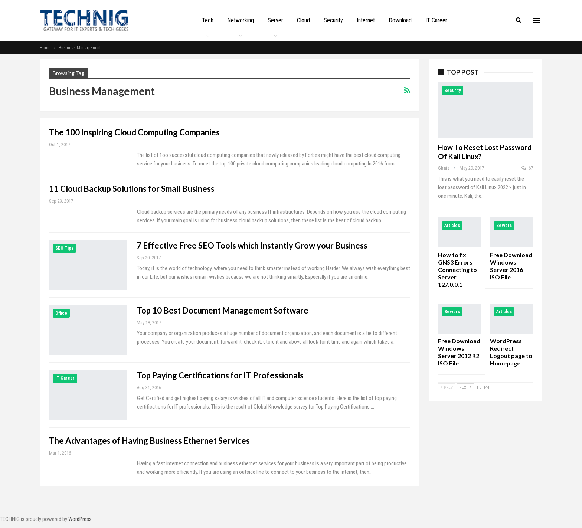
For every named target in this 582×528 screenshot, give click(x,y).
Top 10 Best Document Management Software (222, 310)
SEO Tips (64, 248)
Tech (207, 20)
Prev (447, 387)
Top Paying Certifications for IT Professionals (220, 375)
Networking (240, 20)
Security (333, 20)
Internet (366, 20)
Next (465, 387)
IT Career (436, 20)
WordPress (80, 519)
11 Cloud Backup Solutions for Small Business (132, 189)
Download (400, 20)
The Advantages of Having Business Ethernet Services (149, 441)
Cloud (303, 20)
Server (275, 20)
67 (527, 168)
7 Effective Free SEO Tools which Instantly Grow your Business (252, 245)
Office (61, 313)
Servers (504, 225)
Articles (452, 225)
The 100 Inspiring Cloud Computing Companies (134, 132)
